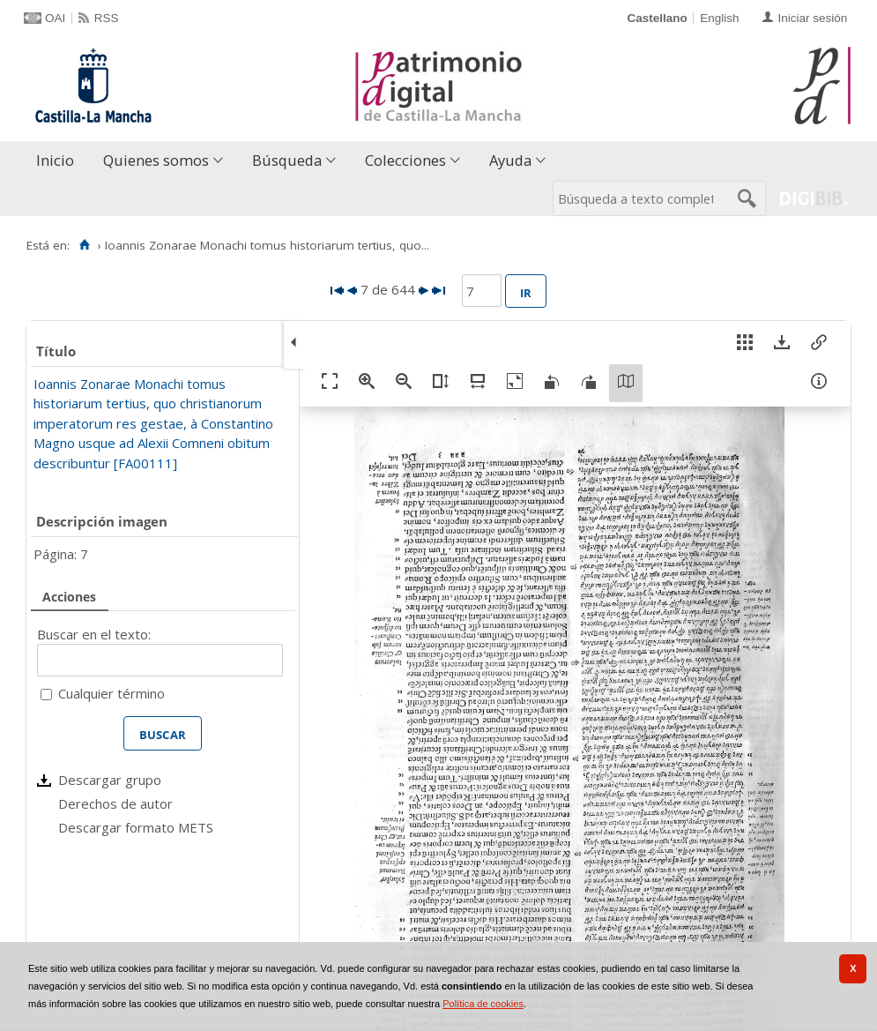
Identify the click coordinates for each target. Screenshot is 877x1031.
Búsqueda (287, 160)
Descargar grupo (109, 779)
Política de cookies (483, 1003)
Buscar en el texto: (94, 634)
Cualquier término (111, 693)
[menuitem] (59, 161)
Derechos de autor (115, 803)
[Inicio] (84, 245)
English (719, 18)
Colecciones (405, 160)
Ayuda (510, 160)
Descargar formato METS (135, 827)
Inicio (55, 160)
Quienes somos (156, 160)
